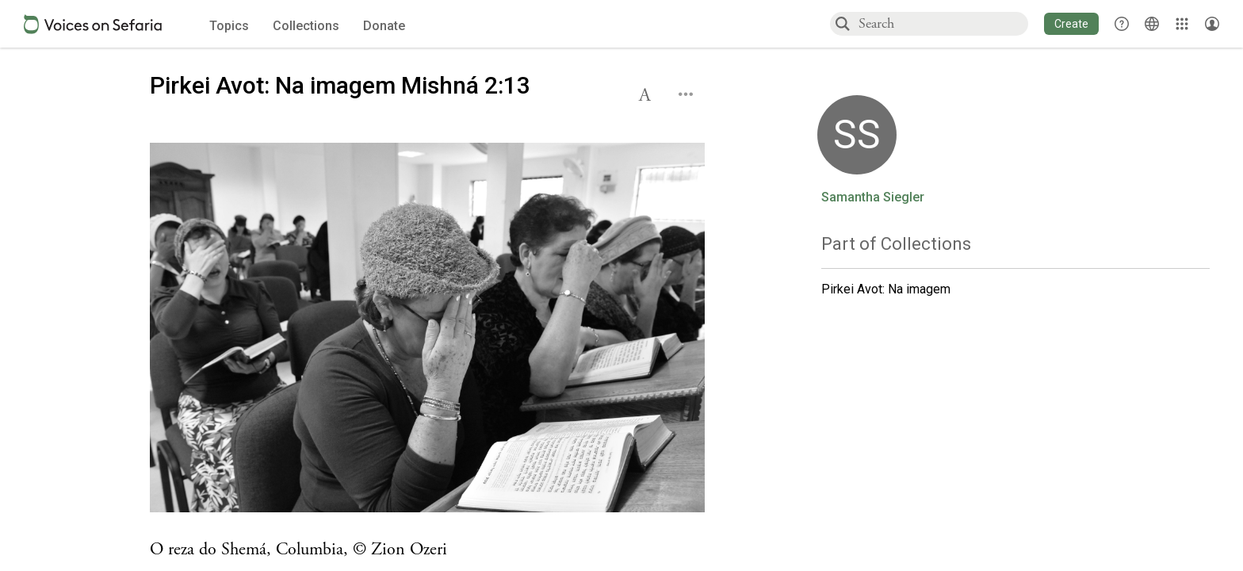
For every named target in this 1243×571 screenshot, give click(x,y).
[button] (1071, 24)
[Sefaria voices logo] (93, 24)
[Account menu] (1212, 24)
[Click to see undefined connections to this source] (427, 550)
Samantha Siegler (872, 197)
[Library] (1182, 24)
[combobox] (942, 23)
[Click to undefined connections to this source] (427, 332)
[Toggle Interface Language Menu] (1152, 24)
